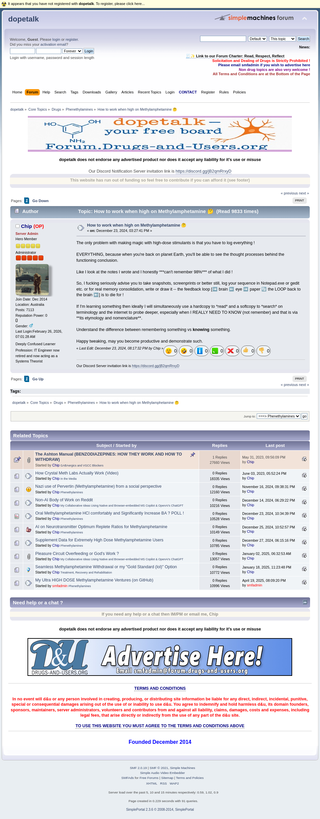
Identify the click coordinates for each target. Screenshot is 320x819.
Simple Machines (182, 768)
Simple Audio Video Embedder (162, 773)
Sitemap (167, 778)
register (72, 39)
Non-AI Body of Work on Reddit (64, 500)
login (56, 39)
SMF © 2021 (159, 768)
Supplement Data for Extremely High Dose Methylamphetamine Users (99, 540)
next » (304, 193)
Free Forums (148, 778)
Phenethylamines (72, 492)
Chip (26, 226)
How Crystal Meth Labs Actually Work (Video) (77, 473)
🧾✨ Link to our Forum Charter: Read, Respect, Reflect (235, 56)
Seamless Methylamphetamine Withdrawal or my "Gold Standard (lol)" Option (106, 567)
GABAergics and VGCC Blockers (82, 465)
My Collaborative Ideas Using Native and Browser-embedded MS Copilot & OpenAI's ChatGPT (122, 505)
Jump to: (249, 416)
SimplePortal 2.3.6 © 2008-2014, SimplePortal (160, 809)
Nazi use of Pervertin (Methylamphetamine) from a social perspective (98, 486)
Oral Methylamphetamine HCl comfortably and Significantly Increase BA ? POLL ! (109, 513)
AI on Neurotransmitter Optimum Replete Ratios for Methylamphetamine (101, 526)
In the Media (69, 478)
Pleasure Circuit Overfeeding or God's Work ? (77, 553)
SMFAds (127, 778)
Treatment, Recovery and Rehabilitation (86, 572)
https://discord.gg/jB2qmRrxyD (203, 171)
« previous (289, 193)
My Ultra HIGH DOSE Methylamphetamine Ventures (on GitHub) (94, 580)
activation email (53, 44)
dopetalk (23, 19)
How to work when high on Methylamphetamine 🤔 (137, 225)
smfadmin (60, 586)
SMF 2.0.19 (138, 768)
